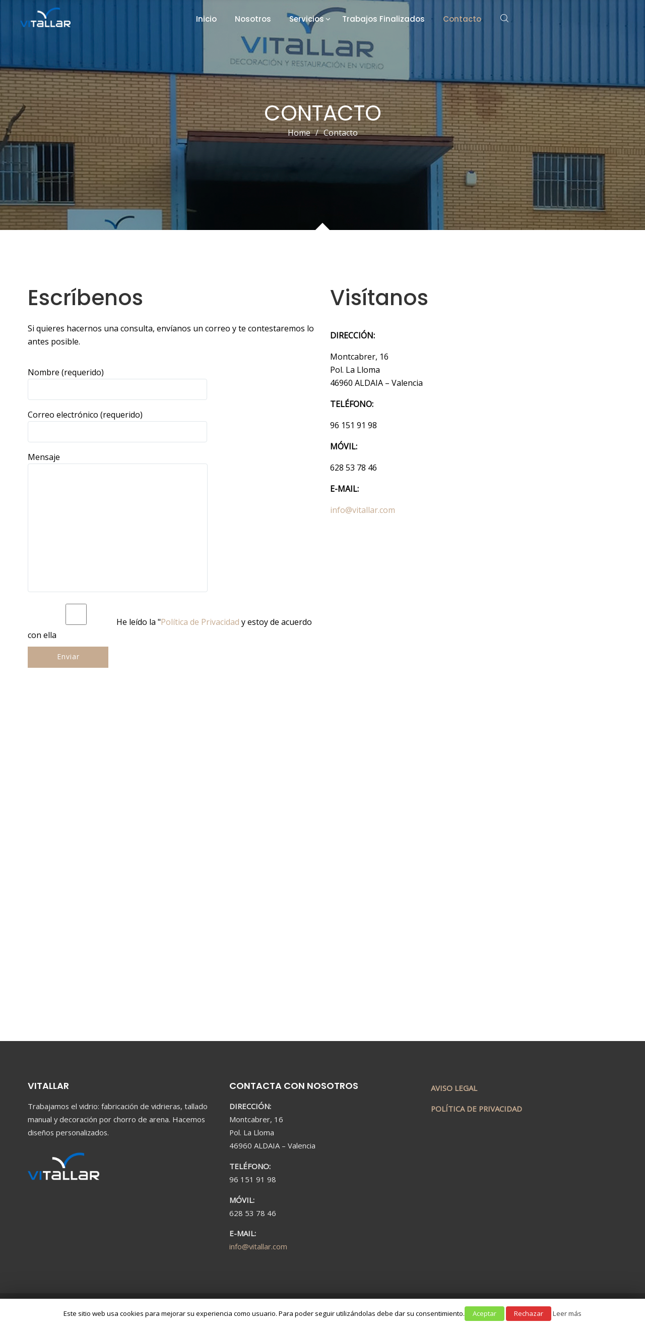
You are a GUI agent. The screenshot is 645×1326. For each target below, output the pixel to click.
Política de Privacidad (200, 621)
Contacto (462, 19)
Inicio (206, 19)
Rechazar (528, 1313)
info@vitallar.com (258, 1246)
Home (299, 132)
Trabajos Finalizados (383, 19)
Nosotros (253, 19)
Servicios (306, 19)
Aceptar (484, 1313)
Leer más (567, 1313)
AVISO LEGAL (454, 1088)
